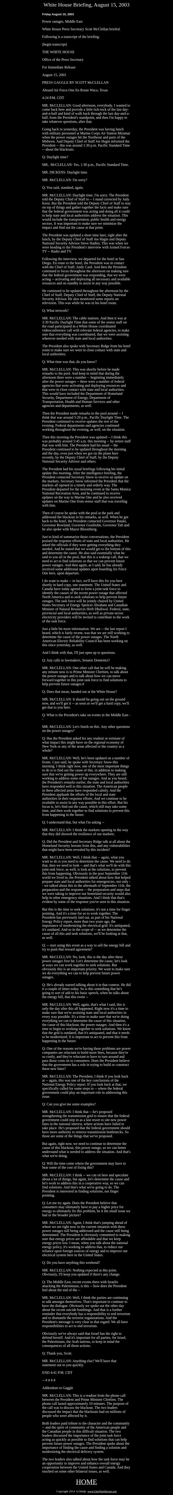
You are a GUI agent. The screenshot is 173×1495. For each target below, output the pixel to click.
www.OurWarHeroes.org (101, 1491)
